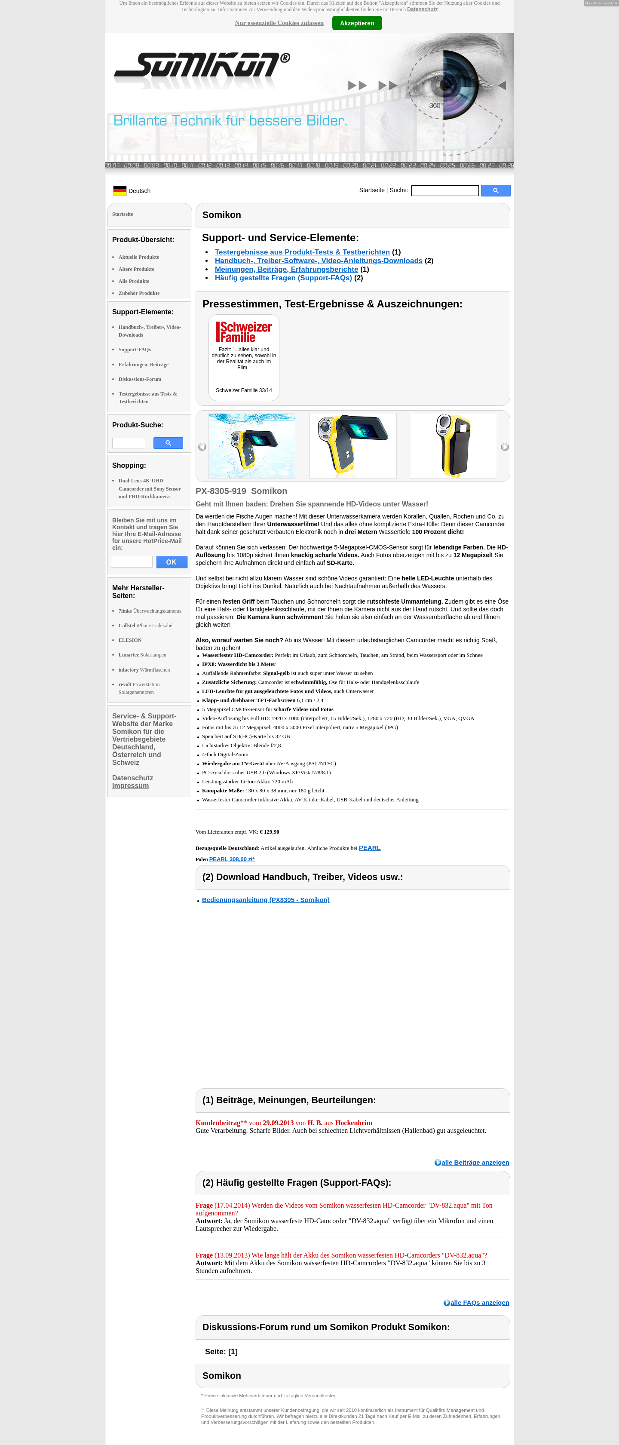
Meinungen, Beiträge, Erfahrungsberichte (286, 269)
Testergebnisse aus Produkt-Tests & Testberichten (302, 252)
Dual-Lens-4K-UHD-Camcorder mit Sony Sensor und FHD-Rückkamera (150, 488)
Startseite (372, 190)
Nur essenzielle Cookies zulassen (279, 22)
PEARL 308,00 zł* (232, 859)
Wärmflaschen (144, 670)
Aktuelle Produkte (139, 257)
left (202, 447)
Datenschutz (422, 9)
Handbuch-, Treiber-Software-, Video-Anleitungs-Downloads (319, 261)
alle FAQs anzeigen (479, 1302)
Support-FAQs (135, 350)
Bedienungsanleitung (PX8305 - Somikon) (266, 899)
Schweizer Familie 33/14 (244, 390)
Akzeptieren (357, 22)
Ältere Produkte (136, 269)
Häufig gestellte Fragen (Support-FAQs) (283, 278)
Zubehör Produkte (139, 293)
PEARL (370, 847)
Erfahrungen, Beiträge (144, 365)
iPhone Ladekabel (146, 626)
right (505, 447)
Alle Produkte (134, 281)
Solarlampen (142, 655)
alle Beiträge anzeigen (475, 1162)
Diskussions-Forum (140, 379)
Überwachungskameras (150, 611)
